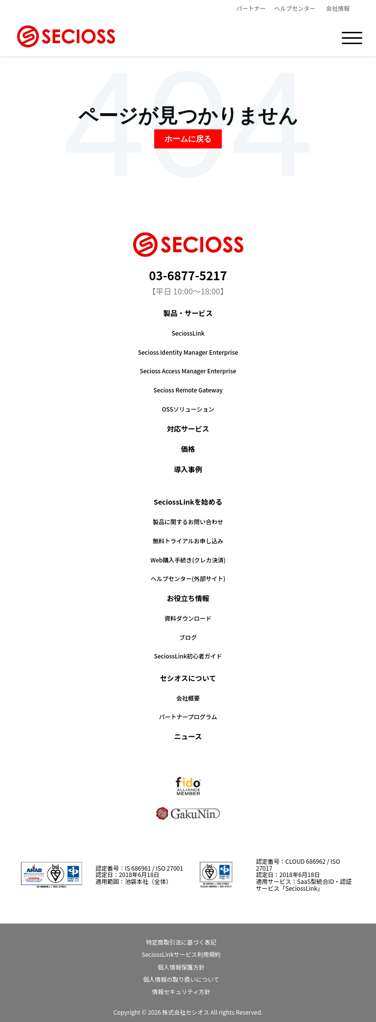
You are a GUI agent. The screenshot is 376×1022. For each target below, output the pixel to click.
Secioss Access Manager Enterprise (188, 370)
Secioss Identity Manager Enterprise (188, 352)
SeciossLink (187, 333)
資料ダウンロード (188, 618)
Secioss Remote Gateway (188, 390)
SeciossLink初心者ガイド (188, 656)
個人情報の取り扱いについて (181, 979)
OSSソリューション (188, 409)
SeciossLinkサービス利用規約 (180, 954)
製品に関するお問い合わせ (188, 521)
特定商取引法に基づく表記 (181, 942)
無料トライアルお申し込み (188, 540)
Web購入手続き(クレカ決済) (188, 560)
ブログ (188, 637)
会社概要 (188, 698)
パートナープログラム (188, 716)
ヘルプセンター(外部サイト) (188, 578)
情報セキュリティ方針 (181, 991)
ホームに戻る (188, 139)
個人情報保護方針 (181, 967)
